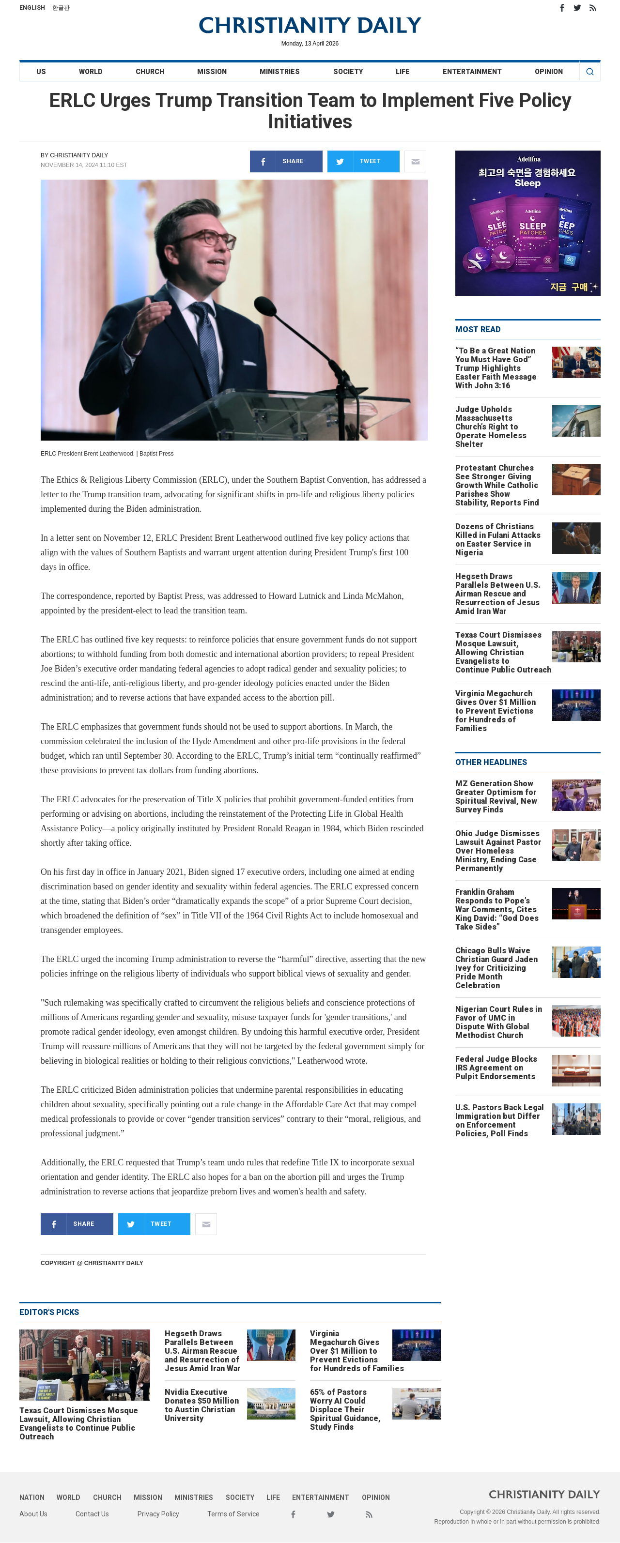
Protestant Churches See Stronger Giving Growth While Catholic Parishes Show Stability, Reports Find (497, 485)
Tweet (354, 161)
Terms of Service (233, 1514)
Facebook (562, 7)
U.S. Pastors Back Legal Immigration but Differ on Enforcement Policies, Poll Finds (499, 1120)
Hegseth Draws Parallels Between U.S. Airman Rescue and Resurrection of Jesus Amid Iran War (203, 1351)
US (41, 72)
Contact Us (92, 1514)
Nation (32, 1497)
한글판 (61, 7)
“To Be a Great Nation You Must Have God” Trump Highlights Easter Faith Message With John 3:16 (496, 368)
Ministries (280, 72)
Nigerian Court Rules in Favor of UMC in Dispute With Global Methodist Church (498, 1022)
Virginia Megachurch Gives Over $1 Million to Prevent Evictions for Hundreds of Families (357, 1351)
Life (403, 72)
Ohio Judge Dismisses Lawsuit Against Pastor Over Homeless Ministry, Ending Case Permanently (498, 851)
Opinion (549, 72)
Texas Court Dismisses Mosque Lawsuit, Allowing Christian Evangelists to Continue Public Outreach (78, 1423)
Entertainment (472, 72)
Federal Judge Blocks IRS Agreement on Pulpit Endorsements (496, 1067)
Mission (212, 72)
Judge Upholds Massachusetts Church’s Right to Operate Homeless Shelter (491, 427)
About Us (33, 1514)
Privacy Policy (158, 1514)
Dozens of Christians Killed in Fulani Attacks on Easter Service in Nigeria (498, 539)
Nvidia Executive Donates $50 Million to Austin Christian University (202, 1405)
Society (348, 72)
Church (150, 72)
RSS (593, 7)
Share (277, 161)
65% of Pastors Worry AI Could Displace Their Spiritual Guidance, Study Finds (345, 1410)
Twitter (577, 7)
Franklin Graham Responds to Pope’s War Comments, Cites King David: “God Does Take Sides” (497, 909)
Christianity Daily (79, 155)
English (32, 7)
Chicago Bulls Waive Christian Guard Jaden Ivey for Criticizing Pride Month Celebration (496, 968)
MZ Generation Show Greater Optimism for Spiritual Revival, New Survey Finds (496, 796)
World (91, 72)
